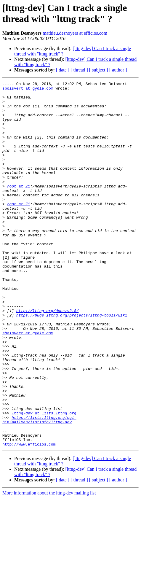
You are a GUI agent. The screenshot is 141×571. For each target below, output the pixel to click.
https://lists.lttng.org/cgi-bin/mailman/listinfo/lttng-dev (39, 487)
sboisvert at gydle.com (27, 90)
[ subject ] (98, 69)
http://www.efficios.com (28, 517)
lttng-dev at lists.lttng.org (44, 479)
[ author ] (118, 69)
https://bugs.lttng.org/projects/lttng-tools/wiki (71, 362)
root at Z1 (18, 207)
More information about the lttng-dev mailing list (49, 565)
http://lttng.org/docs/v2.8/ (47, 357)
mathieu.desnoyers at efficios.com (75, 33)
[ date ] (62, 69)
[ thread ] (79, 69)
